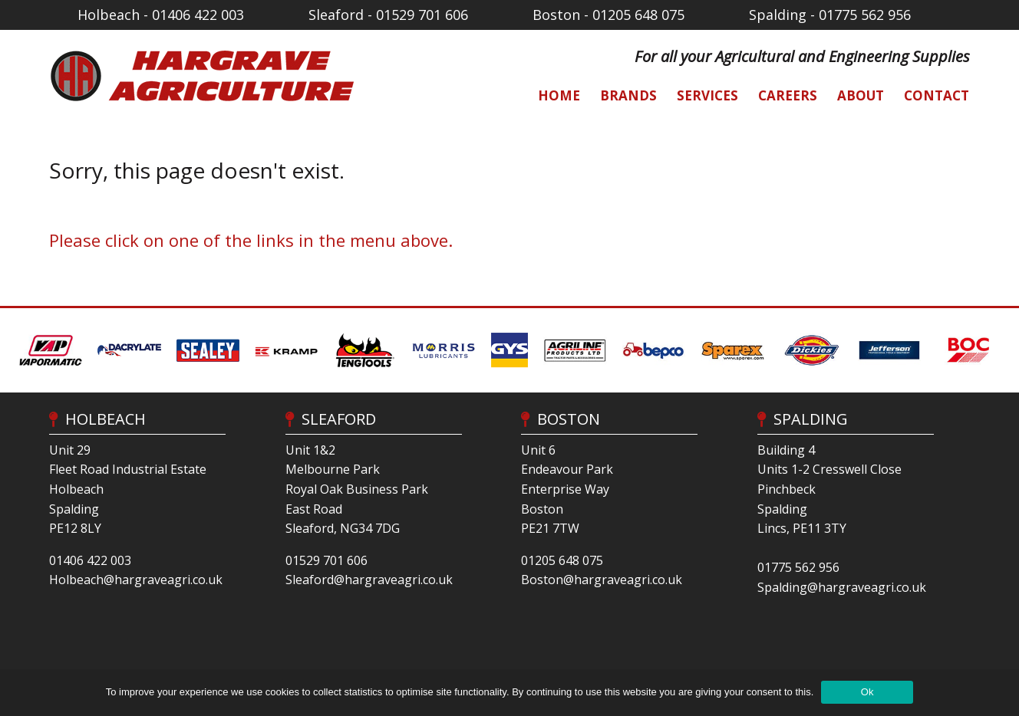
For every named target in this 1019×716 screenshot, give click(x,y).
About (860, 95)
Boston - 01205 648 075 (608, 14)
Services (707, 95)
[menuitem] (551, 95)
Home (559, 95)
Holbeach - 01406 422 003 (160, 14)
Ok (867, 692)
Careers (787, 95)
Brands (628, 95)
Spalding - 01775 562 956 (830, 14)
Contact (936, 95)
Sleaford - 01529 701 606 (388, 14)
